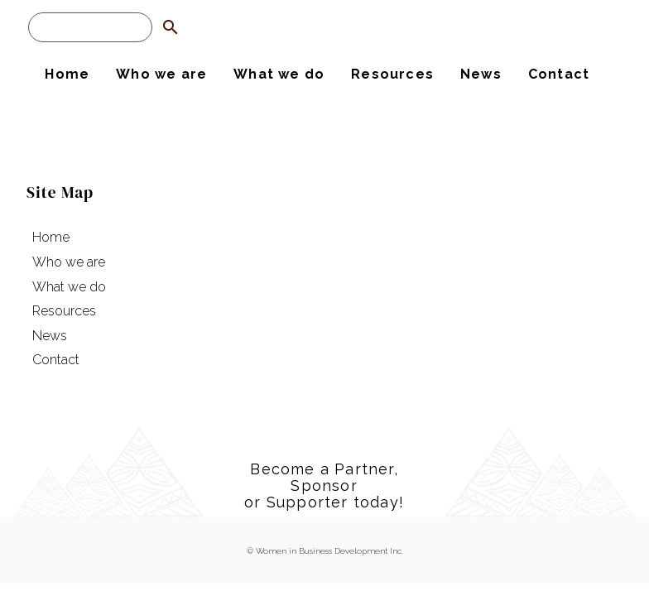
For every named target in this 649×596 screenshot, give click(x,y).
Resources (392, 74)
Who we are (161, 74)
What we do (278, 74)
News (481, 74)
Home (67, 74)
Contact (558, 74)
